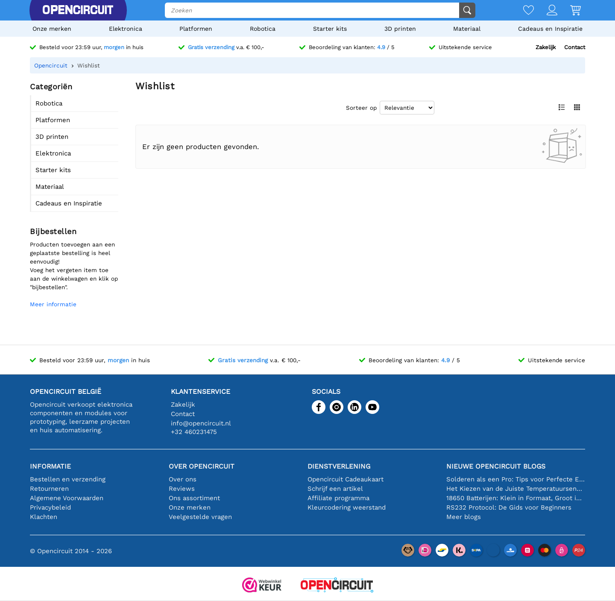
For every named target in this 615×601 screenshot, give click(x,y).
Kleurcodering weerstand (347, 507)
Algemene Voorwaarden (66, 498)
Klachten (43, 517)
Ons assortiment (194, 498)
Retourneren (49, 489)
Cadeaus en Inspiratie (550, 28)
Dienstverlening (339, 466)
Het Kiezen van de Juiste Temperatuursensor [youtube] (515, 489)
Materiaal (466, 28)
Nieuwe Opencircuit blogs (495, 466)
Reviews (182, 489)
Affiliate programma (338, 498)
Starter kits (330, 28)
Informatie (50, 466)
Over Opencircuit (201, 466)
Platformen (195, 28)
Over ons (182, 479)
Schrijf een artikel (335, 489)
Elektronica (125, 28)
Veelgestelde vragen (200, 517)
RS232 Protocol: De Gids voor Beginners (508, 507)
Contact (574, 47)
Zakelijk (546, 47)
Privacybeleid (50, 507)
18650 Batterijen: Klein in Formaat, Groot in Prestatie (515, 498)
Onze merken (51, 28)
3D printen (400, 28)
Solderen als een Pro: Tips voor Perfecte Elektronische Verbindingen (515, 479)
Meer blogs (463, 517)
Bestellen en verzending (67, 479)
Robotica (262, 28)
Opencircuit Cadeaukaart (346, 479)
